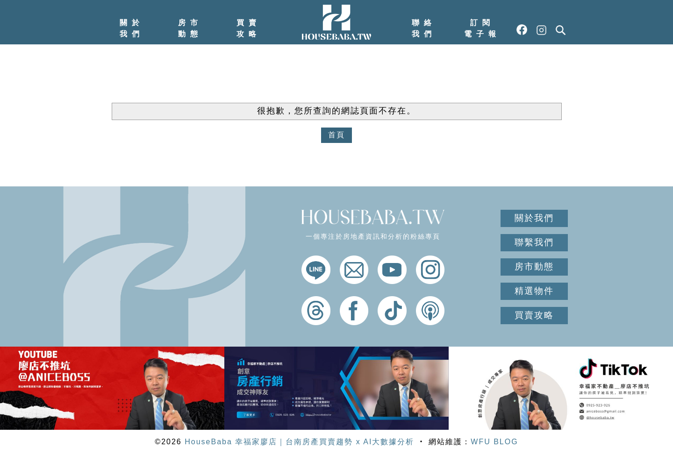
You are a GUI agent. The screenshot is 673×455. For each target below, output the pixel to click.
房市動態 (190, 28)
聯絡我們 (424, 28)
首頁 (336, 135)
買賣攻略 (248, 28)
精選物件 (534, 291)
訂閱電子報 (482, 28)
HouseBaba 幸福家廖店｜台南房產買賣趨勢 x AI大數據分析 (299, 442)
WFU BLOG (494, 442)
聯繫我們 (534, 242)
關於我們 (132, 28)
